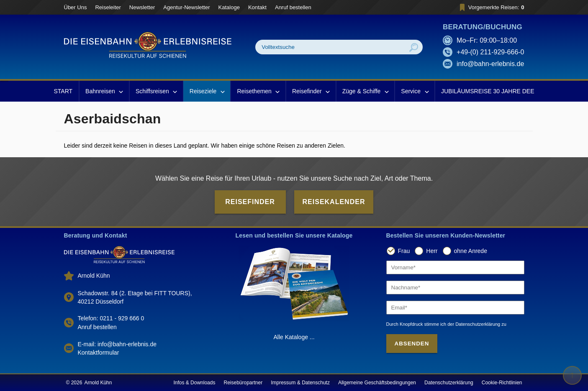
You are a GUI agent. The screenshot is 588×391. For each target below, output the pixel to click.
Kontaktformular (98, 352)
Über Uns (75, 7)
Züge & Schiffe (365, 91)
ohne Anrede (470, 251)
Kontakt (257, 7)
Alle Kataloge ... (293, 337)
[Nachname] (455, 287)
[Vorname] (455, 267)
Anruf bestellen (293, 7)
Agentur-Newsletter (186, 7)
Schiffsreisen (156, 91)
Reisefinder (310, 91)
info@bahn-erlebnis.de (490, 63)
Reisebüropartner (242, 383)
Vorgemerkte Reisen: (490, 7)
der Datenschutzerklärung (473, 324)
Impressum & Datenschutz (300, 383)
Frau (404, 251)
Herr (431, 251)
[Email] (455, 307)
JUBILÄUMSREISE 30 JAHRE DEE (487, 91)
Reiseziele (207, 91)
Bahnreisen (104, 91)
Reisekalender (334, 201)
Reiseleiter (108, 7)
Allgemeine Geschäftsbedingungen (377, 383)
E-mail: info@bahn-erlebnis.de (117, 344)
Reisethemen (258, 91)
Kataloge (229, 7)
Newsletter (142, 7)
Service (414, 91)
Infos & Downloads (194, 383)
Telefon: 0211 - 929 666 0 (111, 318)
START (63, 91)
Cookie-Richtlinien (502, 383)
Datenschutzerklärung (448, 383)
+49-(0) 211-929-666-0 (490, 52)
